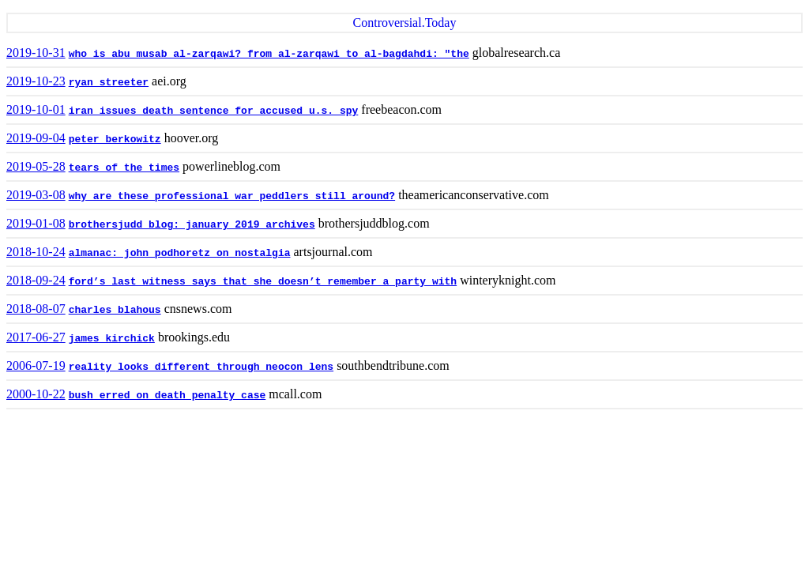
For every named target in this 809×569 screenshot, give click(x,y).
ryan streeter (109, 83)
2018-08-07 (36, 308)
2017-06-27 (36, 337)
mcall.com (295, 394)
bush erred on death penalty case (167, 395)
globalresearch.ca (516, 52)
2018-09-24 (36, 280)
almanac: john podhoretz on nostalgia (180, 253)
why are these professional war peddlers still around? (232, 196)
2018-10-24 (36, 251)
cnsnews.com (198, 308)
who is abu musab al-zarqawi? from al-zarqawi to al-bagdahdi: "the (269, 54)
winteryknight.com (507, 280)
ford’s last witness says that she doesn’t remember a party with (263, 282)
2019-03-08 (36, 195)
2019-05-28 (36, 166)
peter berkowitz (115, 139)
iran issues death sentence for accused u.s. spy (214, 111)
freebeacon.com (401, 109)
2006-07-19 (36, 365)
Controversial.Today (405, 22)
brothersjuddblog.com (374, 223)
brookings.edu (194, 337)
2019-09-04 (36, 138)
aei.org (169, 81)
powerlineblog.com (231, 166)
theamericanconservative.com (473, 195)
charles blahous (115, 310)
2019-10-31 (36, 52)
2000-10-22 (36, 394)
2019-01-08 (36, 223)
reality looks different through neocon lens (201, 367)
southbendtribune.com (393, 365)
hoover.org (191, 138)
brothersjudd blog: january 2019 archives (192, 225)
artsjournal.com (333, 251)
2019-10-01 (36, 109)
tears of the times (124, 168)
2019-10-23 (36, 81)
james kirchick (112, 339)
